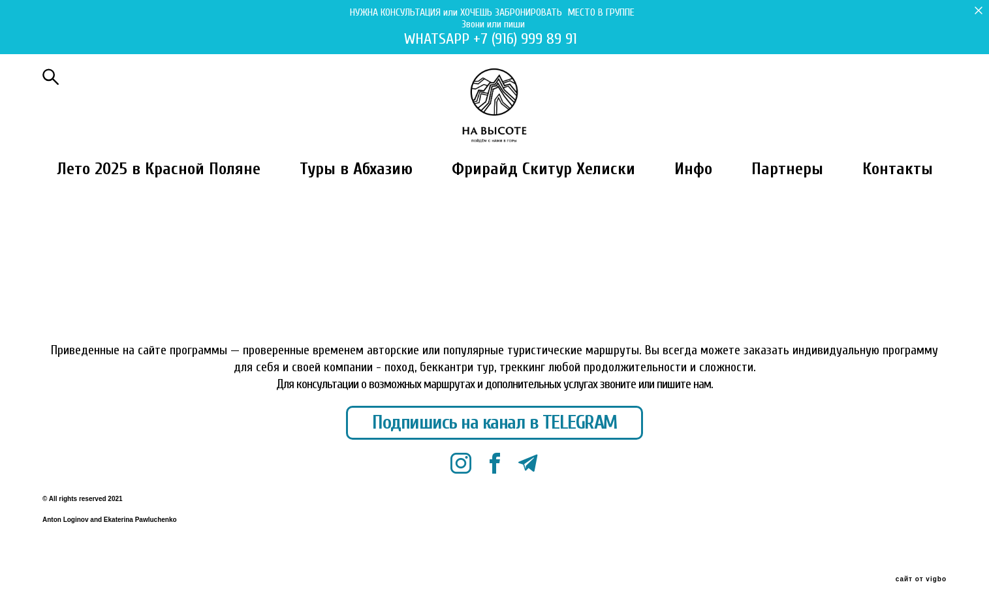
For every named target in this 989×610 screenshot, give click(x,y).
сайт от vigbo (921, 580)
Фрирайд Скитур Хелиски (543, 202)
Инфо (693, 202)
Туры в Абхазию (356, 202)
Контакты (897, 202)
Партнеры (787, 202)
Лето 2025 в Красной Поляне (158, 202)
